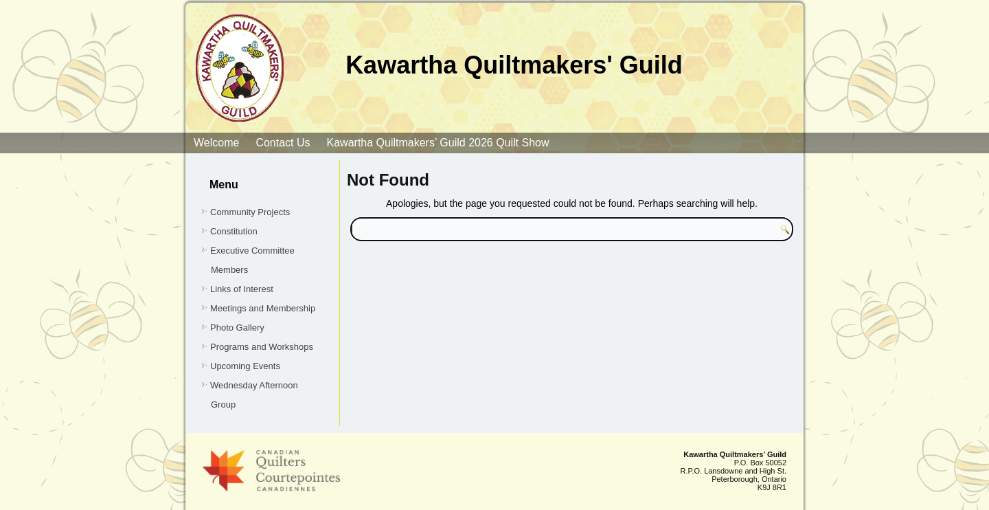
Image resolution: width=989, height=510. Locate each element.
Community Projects (250, 212)
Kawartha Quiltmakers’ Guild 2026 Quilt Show (438, 142)
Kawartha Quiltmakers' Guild (514, 65)
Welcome (216, 142)
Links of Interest (241, 289)
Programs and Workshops (261, 347)
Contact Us (282, 142)
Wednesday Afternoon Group (254, 395)
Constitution (234, 231)
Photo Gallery (237, 327)
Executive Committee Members (252, 260)
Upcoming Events (245, 366)
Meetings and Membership (262, 308)
